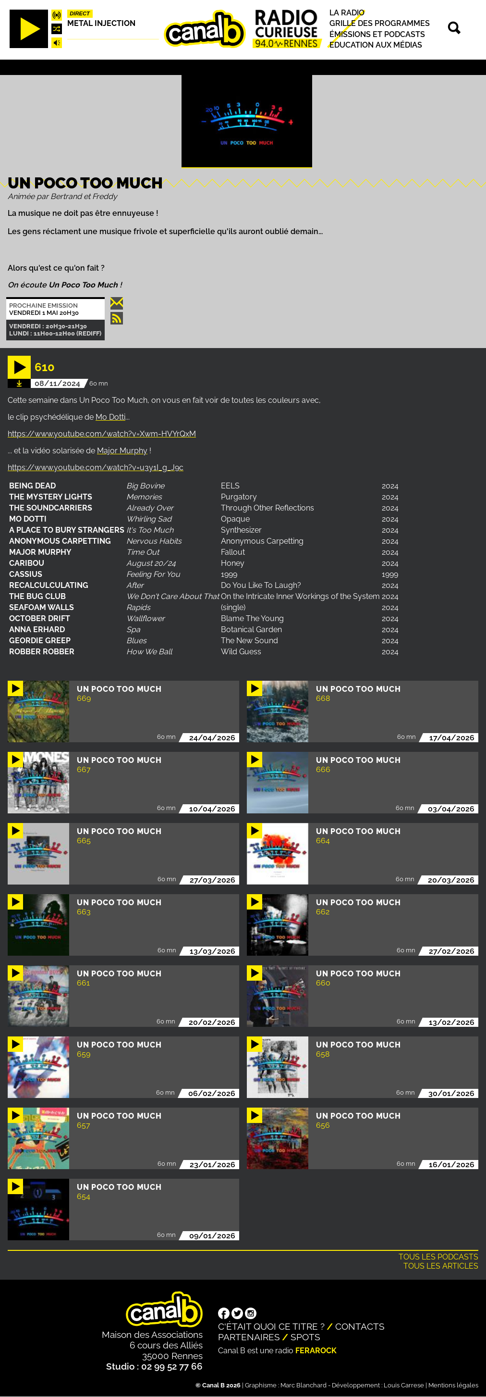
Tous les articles (440, 1266)
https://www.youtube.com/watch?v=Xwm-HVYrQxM (102, 433)
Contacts (360, 1326)
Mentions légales (453, 1385)
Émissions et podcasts (377, 34)
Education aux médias (375, 45)
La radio (346, 12)
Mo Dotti (110, 417)
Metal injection (101, 23)
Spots (305, 1337)
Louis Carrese (404, 1385)
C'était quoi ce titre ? (271, 1326)
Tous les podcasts (438, 1256)
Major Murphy (122, 450)
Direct (80, 13)
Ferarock (316, 1350)
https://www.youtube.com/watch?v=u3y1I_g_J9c (95, 467)
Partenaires (249, 1337)
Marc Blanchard (303, 1385)
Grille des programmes (379, 23)
